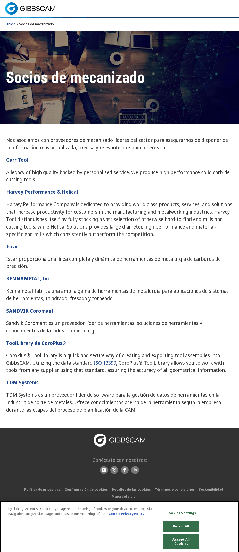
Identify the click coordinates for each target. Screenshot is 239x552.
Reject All (181, 528)
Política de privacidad (42, 489)
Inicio (11, 24)
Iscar (12, 246)
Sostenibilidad (211, 489)
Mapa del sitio (124, 496)
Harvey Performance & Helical (42, 191)
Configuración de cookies (86, 489)
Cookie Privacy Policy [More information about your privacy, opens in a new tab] (126, 516)
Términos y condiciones (175, 489)
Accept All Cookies (181, 543)
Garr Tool (17, 159)
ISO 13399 (105, 362)
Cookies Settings (181, 515)
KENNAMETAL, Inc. (28, 278)
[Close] (233, 529)
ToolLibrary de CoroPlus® (36, 342)
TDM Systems (22, 382)
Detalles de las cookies (131, 489)
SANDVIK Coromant (30, 310)
